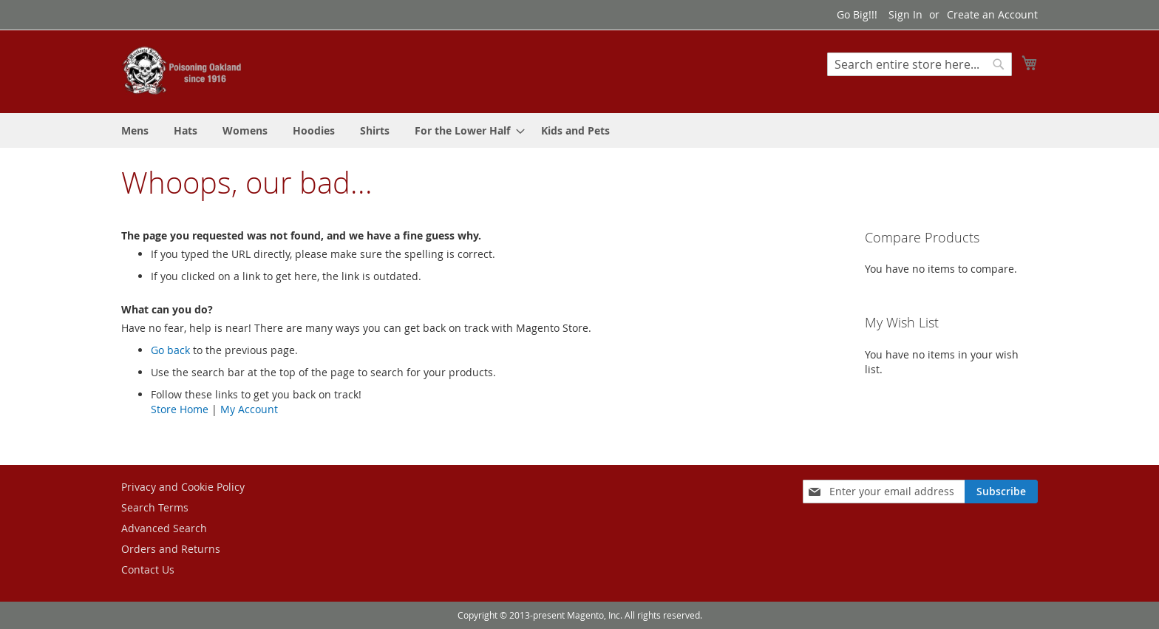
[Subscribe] (1001, 491)
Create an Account (992, 14)
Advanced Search (164, 528)
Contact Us (147, 569)
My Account (249, 409)
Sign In (905, 14)
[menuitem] (134, 130)
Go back (170, 350)
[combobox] (919, 64)
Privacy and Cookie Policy (183, 487)
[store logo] (184, 71)
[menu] (579, 130)
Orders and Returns (170, 549)
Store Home (179, 409)
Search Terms (154, 507)
